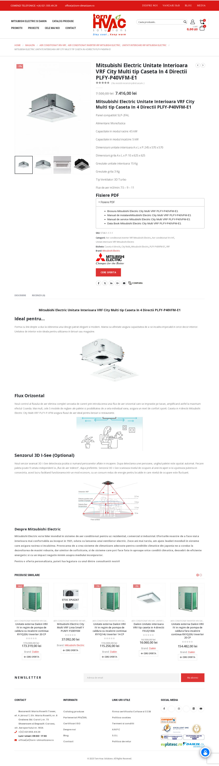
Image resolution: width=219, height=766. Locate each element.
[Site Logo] (109, 24)
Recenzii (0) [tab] (38, 295)
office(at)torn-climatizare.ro (79, 5)
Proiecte (33, 28)
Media (201, 5)
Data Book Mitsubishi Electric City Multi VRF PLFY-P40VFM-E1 (144, 223)
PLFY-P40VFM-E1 (157, 246)
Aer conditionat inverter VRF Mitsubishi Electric (128, 237)
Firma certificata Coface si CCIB (131, 711)
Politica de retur (121, 741)
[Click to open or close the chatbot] (205, 752)
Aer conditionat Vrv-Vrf (163, 237)
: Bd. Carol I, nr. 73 (33, 719)
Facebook (98, 283)
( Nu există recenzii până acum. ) (127, 83)
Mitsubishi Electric (140, 246)
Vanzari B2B (171, 5)
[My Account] (192, 22)
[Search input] (159, 21)
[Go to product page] (31, 600)
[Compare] (202, 21)
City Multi (125, 246)
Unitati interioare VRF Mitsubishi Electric (115, 241)
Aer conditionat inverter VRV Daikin (32, 621)
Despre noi (150, 5)
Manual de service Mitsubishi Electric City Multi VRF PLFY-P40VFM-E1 (148, 219)
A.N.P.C (116, 729)
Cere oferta (33, 656)
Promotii (16, 28)
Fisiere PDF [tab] (106, 202)
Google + (117, 283)
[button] (197, 575)
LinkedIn (111, 283)
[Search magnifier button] (185, 21)
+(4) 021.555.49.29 (46, 5)
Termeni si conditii (123, 723)
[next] (203, 65)
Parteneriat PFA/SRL (75, 717)
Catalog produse (63, 21)
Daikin (35, 651)
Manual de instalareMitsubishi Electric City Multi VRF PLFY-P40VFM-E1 (149, 215)
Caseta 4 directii (112, 246)
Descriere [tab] (20, 295)
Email (124, 283)
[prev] (197, 65)
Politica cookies (121, 717)
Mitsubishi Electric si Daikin (29, 21)
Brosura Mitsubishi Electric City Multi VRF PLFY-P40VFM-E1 (142, 211)
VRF (168, 246)
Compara (137, 283)
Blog (188, 5)
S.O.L (115, 735)
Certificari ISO (71, 723)
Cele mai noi (52, 28)
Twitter (105, 283)
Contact (70, 28)
